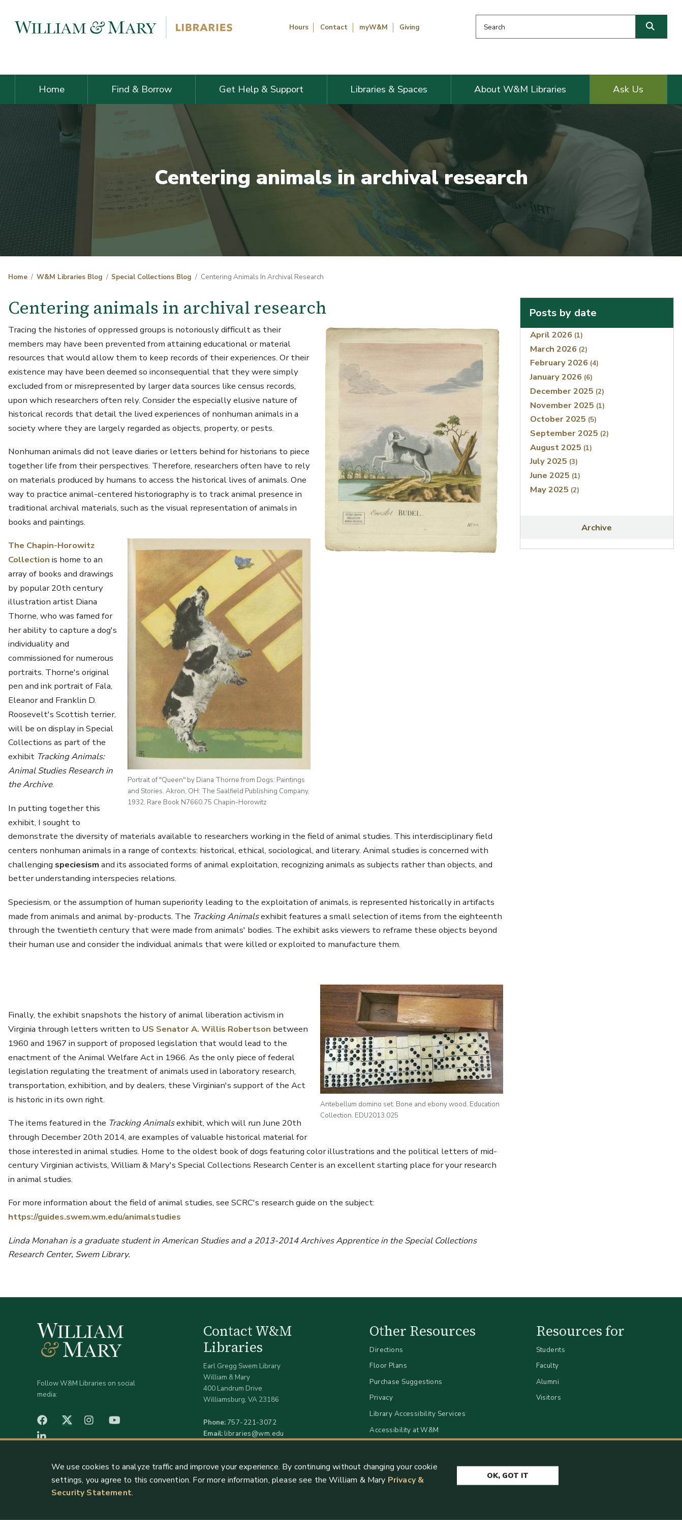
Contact (334, 27)
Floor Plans (388, 1365)
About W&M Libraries (520, 89)
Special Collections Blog (151, 277)
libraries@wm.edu (254, 1433)
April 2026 (556, 335)
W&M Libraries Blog (70, 277)
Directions (386, 1350)
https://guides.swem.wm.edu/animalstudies (94, 1217)
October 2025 (563, 419)
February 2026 (564, 362)
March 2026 (558, 349)
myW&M (373, 27)
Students (550, 1350)
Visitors (548, 1397)
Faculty (547, 1365)
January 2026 (561, 377)
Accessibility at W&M (404, 1430)
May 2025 (554, 489)
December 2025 (567, 391)
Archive (596, 527)
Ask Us (628, 89)
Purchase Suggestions (405, 1382)
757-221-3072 (251, 1422)
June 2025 (555, 475)
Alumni (548, 1382)
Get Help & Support (261, 89)
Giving (409, 27)
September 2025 (569, 433)
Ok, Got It (508, 1477)
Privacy (381, 1397)
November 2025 (567, 405)
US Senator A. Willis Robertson (206, 1029)
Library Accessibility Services (417, 1413)
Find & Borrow (141, 89)
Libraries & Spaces (388, 89)
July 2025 (554, 461)
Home (52, 89)
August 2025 (561, 447)
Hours (298, 27)
